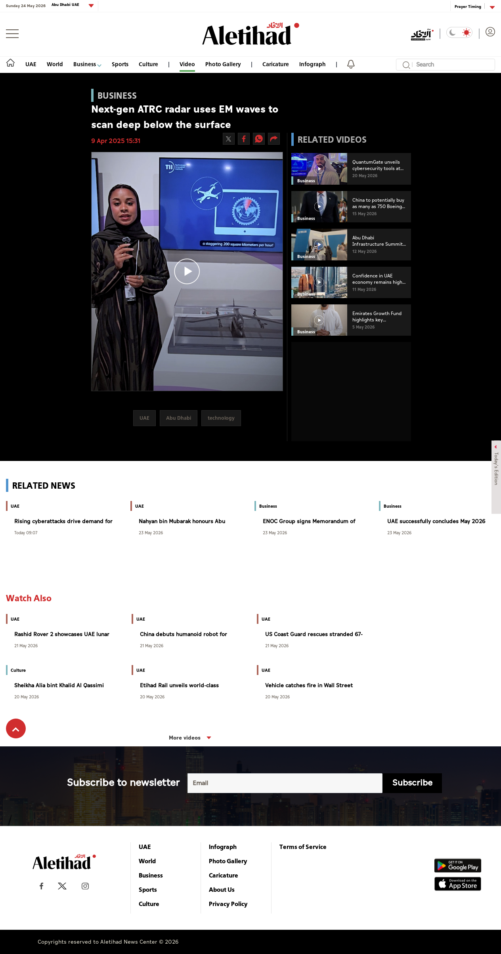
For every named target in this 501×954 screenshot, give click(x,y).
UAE (30, 64)
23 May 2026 (151, 532)
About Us (222, 889)
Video (187, 64)
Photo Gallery (223, 64)
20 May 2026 (26, 696)
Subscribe (412, 783)
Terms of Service (303, 847)
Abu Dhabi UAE (66, 5)
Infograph (312, 64)
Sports (120, 64)
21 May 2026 (26, 645)
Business (87, 64)
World (55, 64)
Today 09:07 (25, 532)
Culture (148, 64)
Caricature (275, 64)
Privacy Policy (228, 904)
